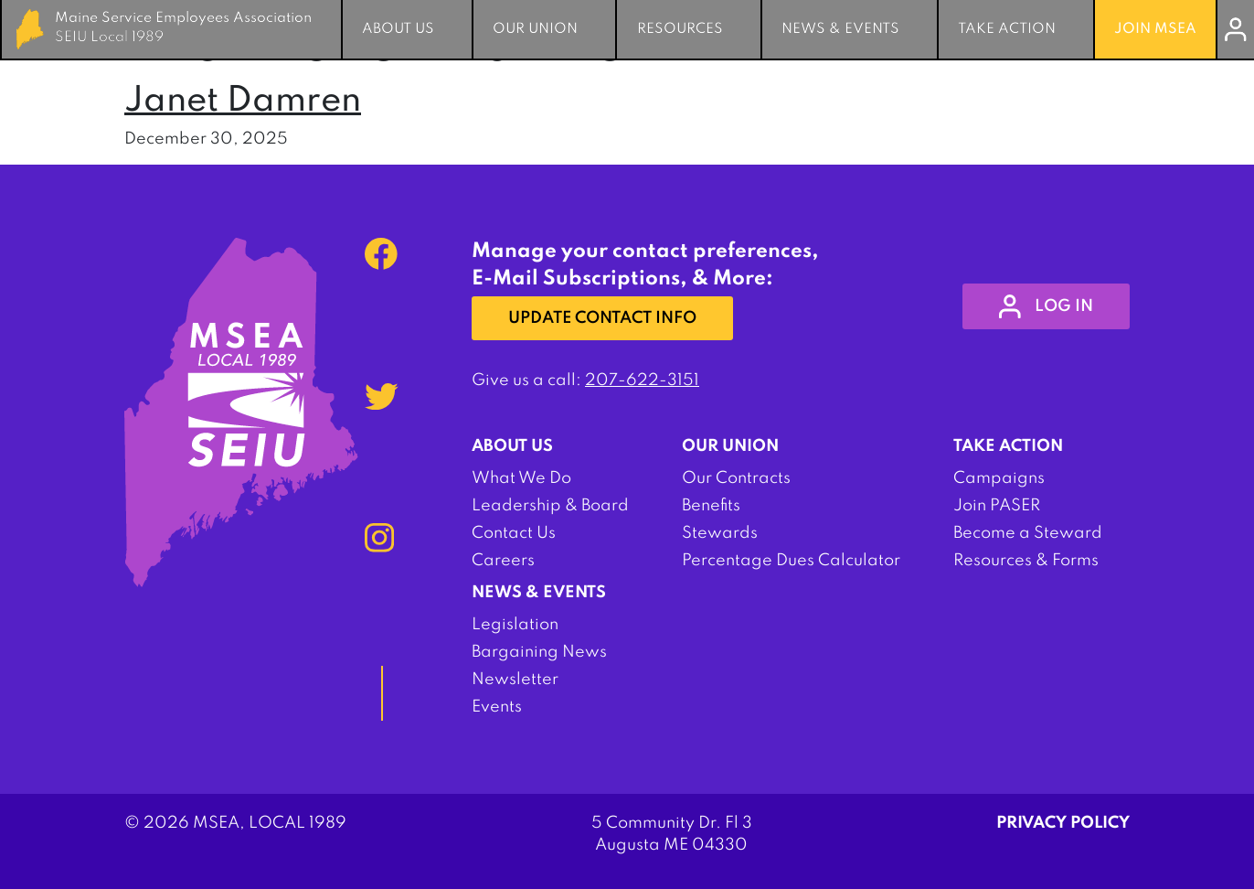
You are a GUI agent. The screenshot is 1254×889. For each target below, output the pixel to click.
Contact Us (514, 533)
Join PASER (996, 506)
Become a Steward (1027, 533)
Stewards (720, 533)
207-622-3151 (642, 380)
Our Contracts (736, 478)
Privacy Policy (1063, 823)
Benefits (711, 506)
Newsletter (515, 679)
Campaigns (999, 478)
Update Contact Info (602, 318)
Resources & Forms (1026, 560)
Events (497, 707)
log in (1046, 306)
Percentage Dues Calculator (791, 560)
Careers (503, 560)
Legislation (515, 624)
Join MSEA (1155, 29)
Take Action (1007, 29)
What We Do (521, 478)
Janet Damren (242, 101)
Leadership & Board (550, 506)
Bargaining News (539, 652)
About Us (398, 29)
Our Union (535, 29)
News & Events (840, 29)
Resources (680, 29)
